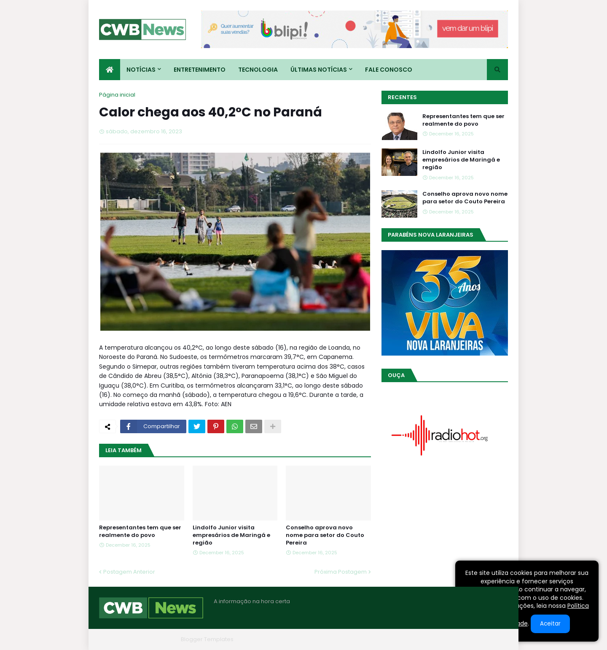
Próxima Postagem (340, 572)
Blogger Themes (154, 639)
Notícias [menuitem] (141, 69)
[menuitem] (109, 69)
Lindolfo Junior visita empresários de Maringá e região (231, 535)
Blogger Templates (207, 639)
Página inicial (117, 95)
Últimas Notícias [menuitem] (318, 69)
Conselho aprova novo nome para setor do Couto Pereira (325, 535)
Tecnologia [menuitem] (258, 69)
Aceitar (550, 624)
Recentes (402, 97)
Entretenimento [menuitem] (200, 69)
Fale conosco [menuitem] (388, 69)
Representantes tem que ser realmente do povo (140, 531)
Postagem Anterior (129, 572)
